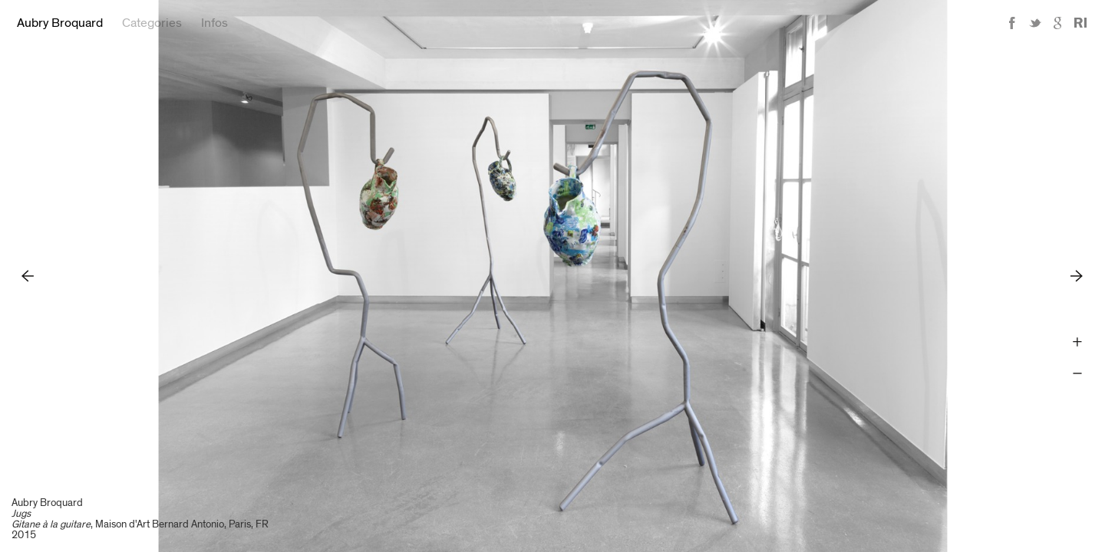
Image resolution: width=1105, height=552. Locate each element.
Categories (152, 23)
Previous (28, 275)
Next (1076, 275)
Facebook (1012, 23)
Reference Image (1080, 23)
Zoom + (1077, 342)
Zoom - (1077, 373)
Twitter (1035, 23)
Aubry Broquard (60, 23)
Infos (214, 23)
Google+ (1058, 23)
